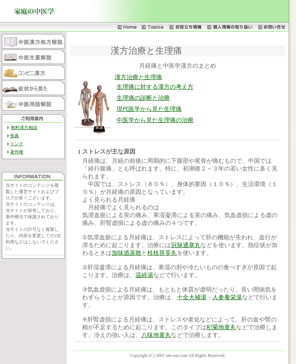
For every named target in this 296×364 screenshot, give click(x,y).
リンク (16, 143)
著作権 (16, 152)
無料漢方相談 (24, 127)
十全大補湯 (191, 297)
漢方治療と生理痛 (138, 77)
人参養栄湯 (227, 297)
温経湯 (144, 275)
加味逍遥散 (126, 253)
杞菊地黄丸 (221, 327)
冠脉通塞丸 (186, 245)
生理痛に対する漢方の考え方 (155, 87)
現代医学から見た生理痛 (149, 109)
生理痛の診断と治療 (143, 98)
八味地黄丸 (156, 335)
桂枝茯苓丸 (162, 253)
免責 (14, 135)
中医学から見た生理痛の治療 (155, 120)
